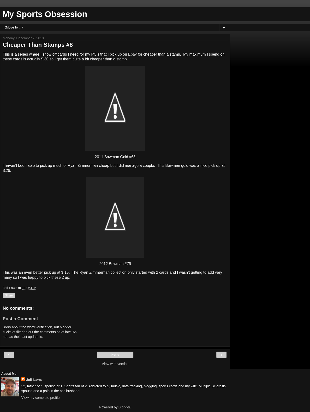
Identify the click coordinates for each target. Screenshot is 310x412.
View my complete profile (40, 398)
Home (115, 354)
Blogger (124, 407)
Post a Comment (20, 318)
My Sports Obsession (44, 14)
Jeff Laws (34, 380)
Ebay (132, 54)
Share (9, 295)
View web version (115, 364)
